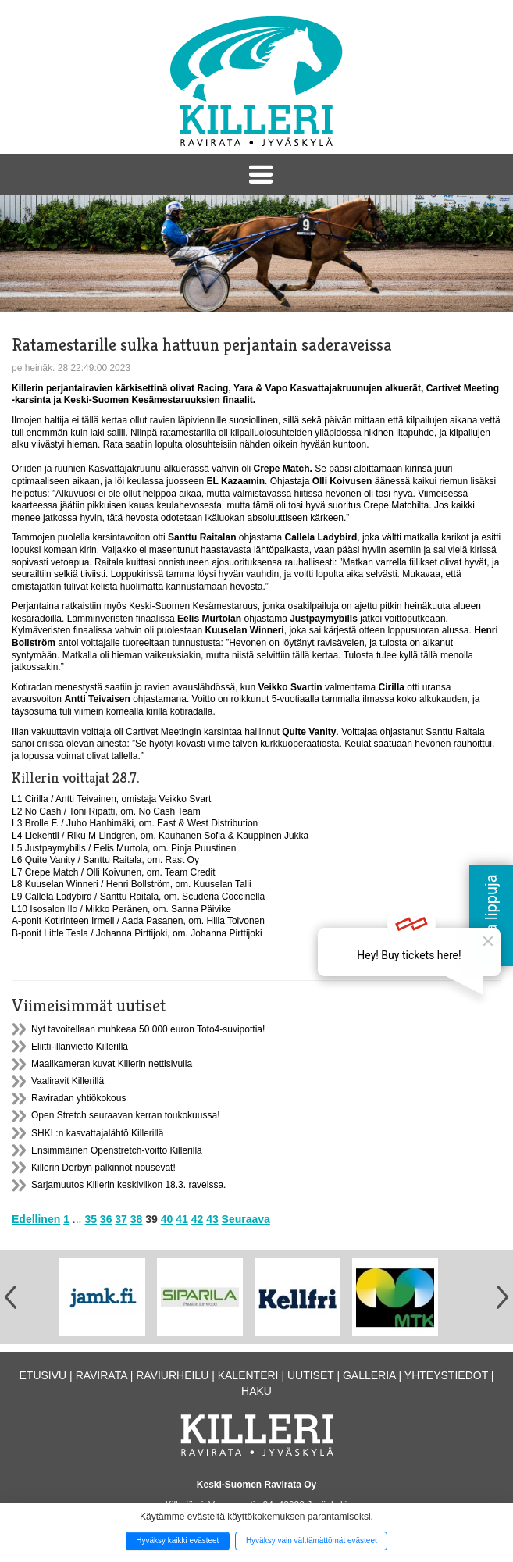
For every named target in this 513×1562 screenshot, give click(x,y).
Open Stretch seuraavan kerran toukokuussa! (125, 1115)
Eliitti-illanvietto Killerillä (79, 1046)
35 (90, 1219)
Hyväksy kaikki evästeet (177, 1540)
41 (182, 1219)
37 (121, 1219)
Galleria (369, 1375)
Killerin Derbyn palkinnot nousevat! (103, 1167)
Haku (256, 1391)
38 (136, 1219)
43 (212, 1219)
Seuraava (246, 1219)
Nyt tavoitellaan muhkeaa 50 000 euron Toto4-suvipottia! (148, 1029)
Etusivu (43, 1375)
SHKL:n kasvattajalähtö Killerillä (97, 1133)
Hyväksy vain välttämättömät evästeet (311, 1540)
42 (197, 1219)
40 (167, 1219)
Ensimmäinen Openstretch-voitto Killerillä (116, 1150)
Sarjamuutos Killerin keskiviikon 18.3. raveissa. (128, 1184)
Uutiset (310, 1375)
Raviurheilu (172, 1375)
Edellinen (36, 1219)
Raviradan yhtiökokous (78, 1098)
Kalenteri (248, 1375)
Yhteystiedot (446, 1375)
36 (106, 1219)
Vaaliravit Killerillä (67, 1080)
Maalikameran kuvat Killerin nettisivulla (111, 1063)
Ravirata (101, 1375)
